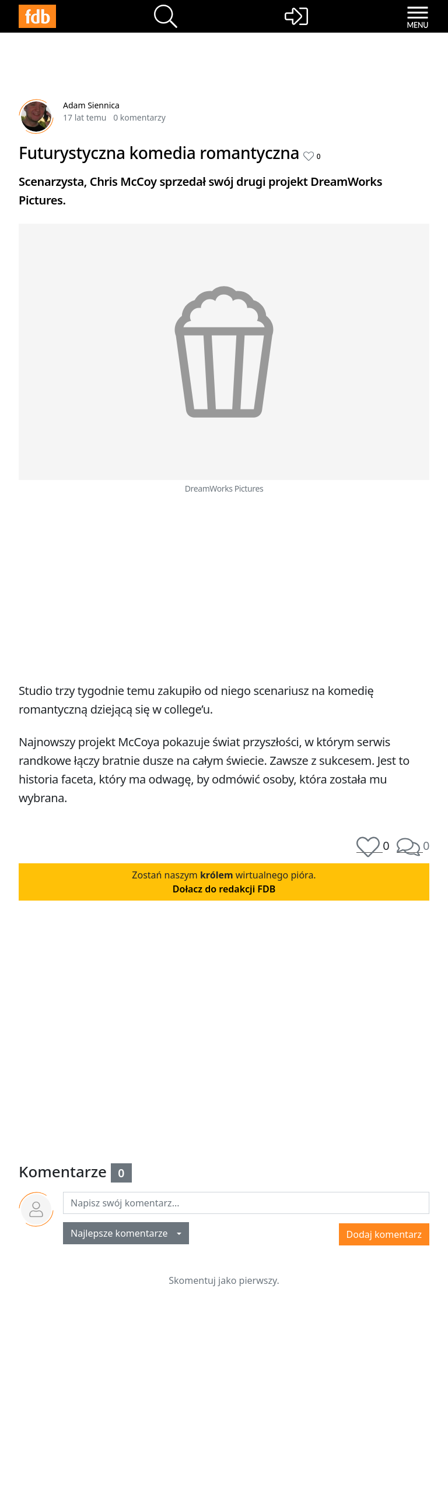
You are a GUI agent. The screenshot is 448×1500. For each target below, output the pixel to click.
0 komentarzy (139, 117)
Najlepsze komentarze (123, 1233)
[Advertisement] (224, 586)
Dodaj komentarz (384, 1234)
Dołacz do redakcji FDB (224, 889)
